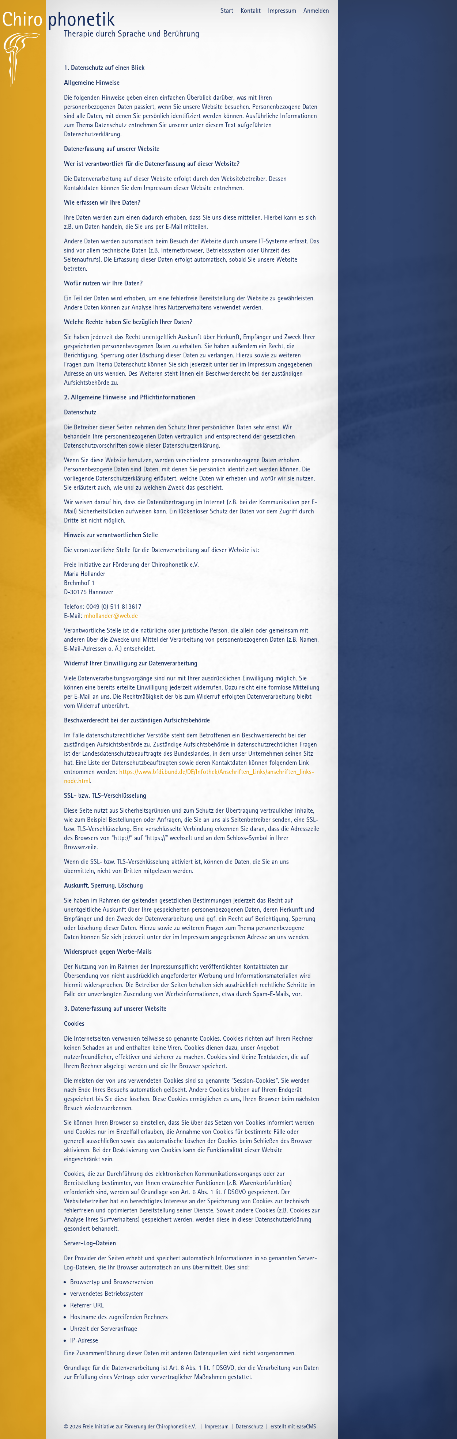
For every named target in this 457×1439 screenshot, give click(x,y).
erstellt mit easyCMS (294, 1426)
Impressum (282, 10)
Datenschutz (249, 1426)
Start (226, 10)
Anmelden (316, 10)
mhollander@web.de (111, 615)
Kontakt (251, 10)
